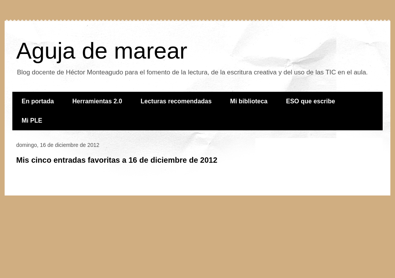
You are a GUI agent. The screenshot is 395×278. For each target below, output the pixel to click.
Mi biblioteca (249, 101)
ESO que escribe (310, 101)
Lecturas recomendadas (176, 101)
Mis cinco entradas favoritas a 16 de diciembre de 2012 (116, 160)
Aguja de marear (101, 51)
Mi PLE (32, 120)
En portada (38, 101)
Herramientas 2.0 (97, 101)
